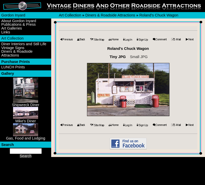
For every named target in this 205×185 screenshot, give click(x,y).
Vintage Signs (12, 48)
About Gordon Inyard (18, 21)
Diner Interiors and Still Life (23, 44)
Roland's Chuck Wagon (158, 15)
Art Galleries (11, 28)
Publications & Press (18, 24)
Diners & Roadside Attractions (17, 53)
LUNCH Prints (13, 67)
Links (5, 32)
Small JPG (139, 57)
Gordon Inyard (13, 15)
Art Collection (12, 38)
